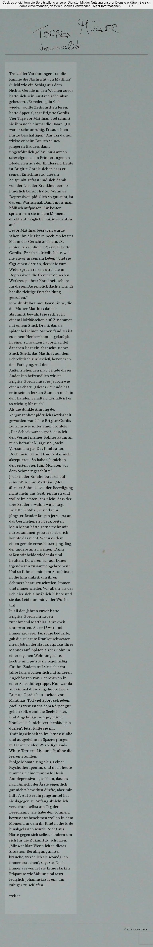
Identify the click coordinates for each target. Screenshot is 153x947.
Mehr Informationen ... (108, 6)
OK (131, 6)
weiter (14, 896)
